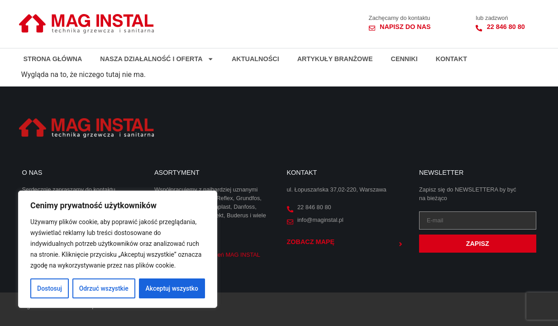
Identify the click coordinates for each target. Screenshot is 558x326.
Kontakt (451, 58)
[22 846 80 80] (479, 28)
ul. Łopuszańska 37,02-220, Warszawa (336, 189)
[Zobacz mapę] (400, 244)
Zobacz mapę (311, 241)
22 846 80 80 (506, 26)
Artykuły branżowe (335, 58)
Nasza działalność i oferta (157, 59)
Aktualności (255, 58)
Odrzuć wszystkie (104, 288)
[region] (117, 249)
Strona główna (53, 58)
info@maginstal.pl (320, 219)
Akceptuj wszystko (171, 288)
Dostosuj (49, 288)
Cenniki (404, 58)
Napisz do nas (405, 26)
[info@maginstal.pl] (290, 222)
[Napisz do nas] (372, 28)
